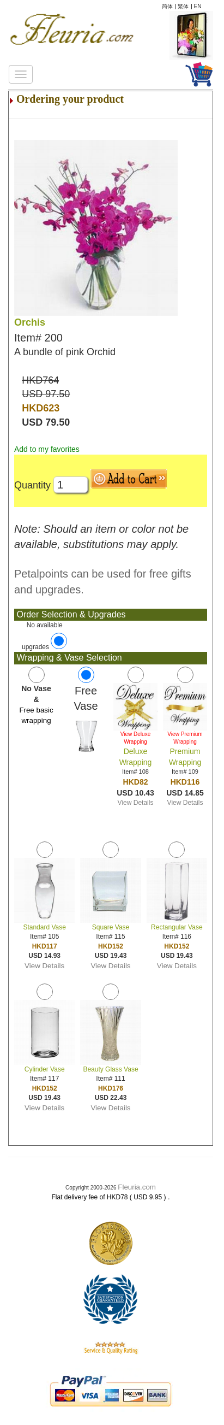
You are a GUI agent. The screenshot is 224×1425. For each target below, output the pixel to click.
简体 (167, 6)
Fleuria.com (137, 1187)
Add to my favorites (47, 449)
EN (198, 6)
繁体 (183, 6)
